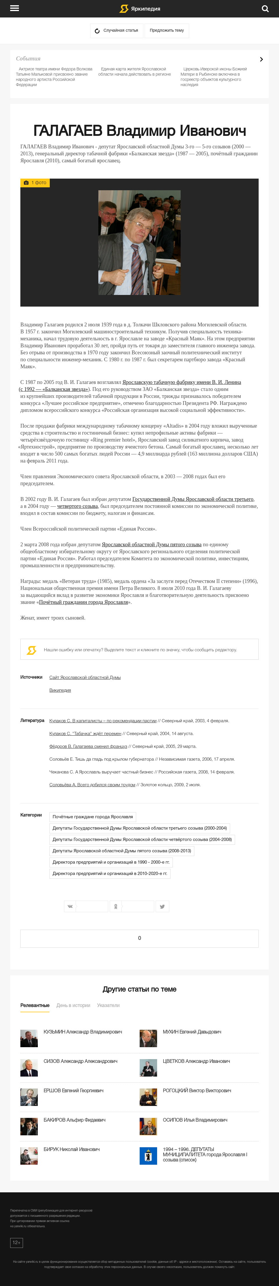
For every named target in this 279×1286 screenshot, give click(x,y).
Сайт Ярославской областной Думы (85, 678)
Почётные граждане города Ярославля (93, 817)
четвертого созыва (77, 506)
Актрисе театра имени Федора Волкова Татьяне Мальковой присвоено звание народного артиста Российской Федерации (54, 77)
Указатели (108, 1006)
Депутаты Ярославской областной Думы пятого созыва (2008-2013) (122, 851)
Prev (251, 59)
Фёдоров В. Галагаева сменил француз (88, 747)
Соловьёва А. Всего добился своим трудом (92, 785)
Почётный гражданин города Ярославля (83, 602)
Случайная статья (121, 31)
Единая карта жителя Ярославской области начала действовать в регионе (134, 72)
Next (261, 59)
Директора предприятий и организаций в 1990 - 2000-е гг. (111, 862)
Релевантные (34, 1006)
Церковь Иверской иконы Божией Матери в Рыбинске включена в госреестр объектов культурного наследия (214, 77)
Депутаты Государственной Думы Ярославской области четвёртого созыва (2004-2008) (142, 840)
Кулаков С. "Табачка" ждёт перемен (85, 734)
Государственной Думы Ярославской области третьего (192, 499)
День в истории (73, 1006)
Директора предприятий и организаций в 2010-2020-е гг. (110, 874)
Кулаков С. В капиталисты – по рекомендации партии (103, 721)
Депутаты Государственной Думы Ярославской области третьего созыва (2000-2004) (140, 828)
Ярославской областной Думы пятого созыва (152, 544)
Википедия (60, 691)
